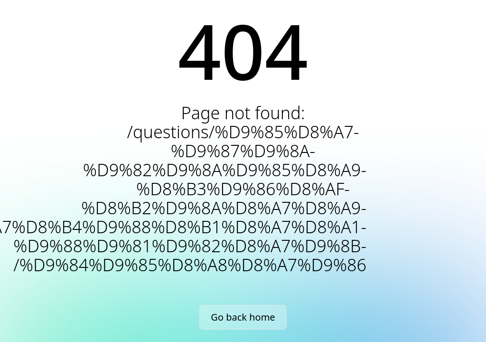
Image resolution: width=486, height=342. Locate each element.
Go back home (243, 317)
